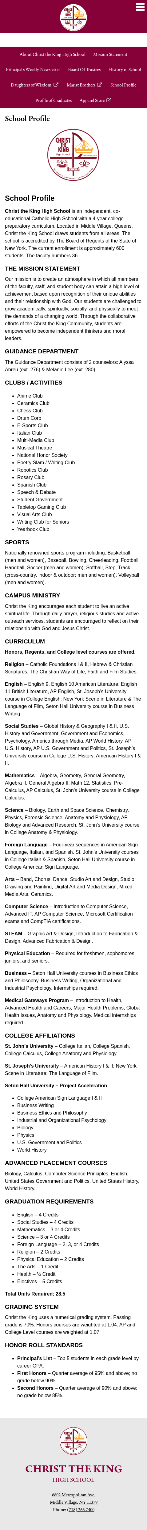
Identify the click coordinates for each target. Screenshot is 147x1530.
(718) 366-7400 (80, 1509)
